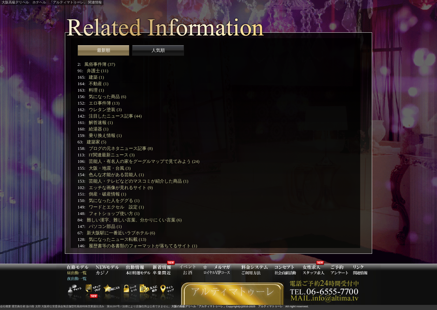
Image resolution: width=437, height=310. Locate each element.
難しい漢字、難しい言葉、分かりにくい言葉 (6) (134, 219)
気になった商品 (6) (107, 96)
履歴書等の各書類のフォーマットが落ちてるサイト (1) (143, 245)
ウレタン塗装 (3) (105, 109)
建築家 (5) (96, 141)
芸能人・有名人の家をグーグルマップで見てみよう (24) (144, 161)
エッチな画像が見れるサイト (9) (121, 187)
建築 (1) (96, 77)
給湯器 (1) (98, 128)
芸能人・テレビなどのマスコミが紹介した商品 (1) (138, 181)
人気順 (158, 50)
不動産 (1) (98, 83)
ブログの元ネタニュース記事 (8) (121, 148)
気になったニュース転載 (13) (117, 239)
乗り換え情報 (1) (105, 135)
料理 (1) (96, 90)
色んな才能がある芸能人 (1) (116, 174)
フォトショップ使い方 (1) (114, 213)
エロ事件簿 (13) (104, 103)
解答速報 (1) (101, 122)
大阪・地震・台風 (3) (109, 168)
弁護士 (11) (97, 70)
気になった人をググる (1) (114, 200)
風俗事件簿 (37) (99, 64)
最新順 (103, 50)
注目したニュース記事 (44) (115, 116)
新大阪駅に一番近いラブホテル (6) (121, 232)
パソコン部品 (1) (105, 226)
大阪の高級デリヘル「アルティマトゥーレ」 (198, 306)
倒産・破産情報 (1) (107, 194)
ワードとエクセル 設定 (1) (116, 207)
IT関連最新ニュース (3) (112, 154)
